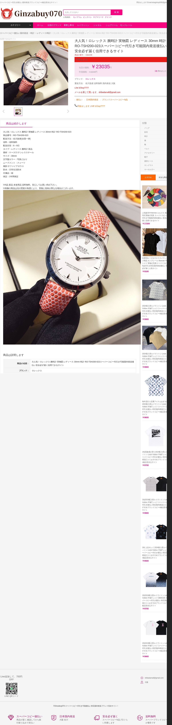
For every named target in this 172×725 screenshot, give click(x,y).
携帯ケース (148, 161)
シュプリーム (112, 25)
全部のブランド (54, 25)
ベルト (146, 149)
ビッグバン (87, 17)
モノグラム (77, 17)
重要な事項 (69, 25)
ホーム (40, 25)
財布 (146, 132)
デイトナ (108, 17)
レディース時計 (44, 33)
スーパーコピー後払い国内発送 (14, 33)
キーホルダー (149, 169)
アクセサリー (149, 153)
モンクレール (126, 25)
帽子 (146, 157)
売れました (160, 71)
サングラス (148, 165)
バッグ (146, 128)
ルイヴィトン (83, 25)
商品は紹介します (16, 123)
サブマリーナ (98, 17)
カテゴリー (20, 25)
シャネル (97, 25)
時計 (32, 33)
